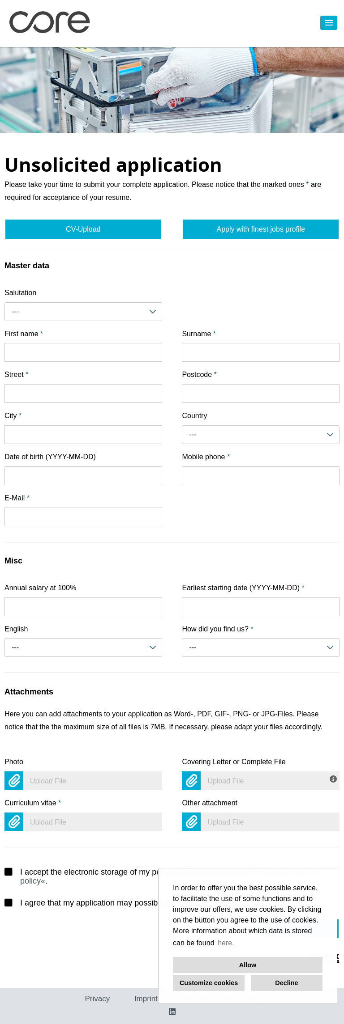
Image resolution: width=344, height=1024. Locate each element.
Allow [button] (247, 965)
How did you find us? (217, 629)
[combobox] (83, 311)
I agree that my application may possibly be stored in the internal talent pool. (148, 902)
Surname (199, 334)
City (13, 415)
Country (194, 415)
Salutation (20, 292)
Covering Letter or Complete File (233, 762)
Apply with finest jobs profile (260, 229)
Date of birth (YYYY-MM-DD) (50, 457)
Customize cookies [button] (209, 982)
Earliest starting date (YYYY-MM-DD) (243, 588)
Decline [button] (286, 982)
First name (23, 334)
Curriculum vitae (32, 803)
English (16, 629)
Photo (13, 762)
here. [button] (226, 943)
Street (16, 374)
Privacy (97, 998)
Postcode (199, 374)
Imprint (146, 998)
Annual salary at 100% (40, 588)
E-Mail (17, 498)
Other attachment (209, 803)
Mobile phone (206, 457)
